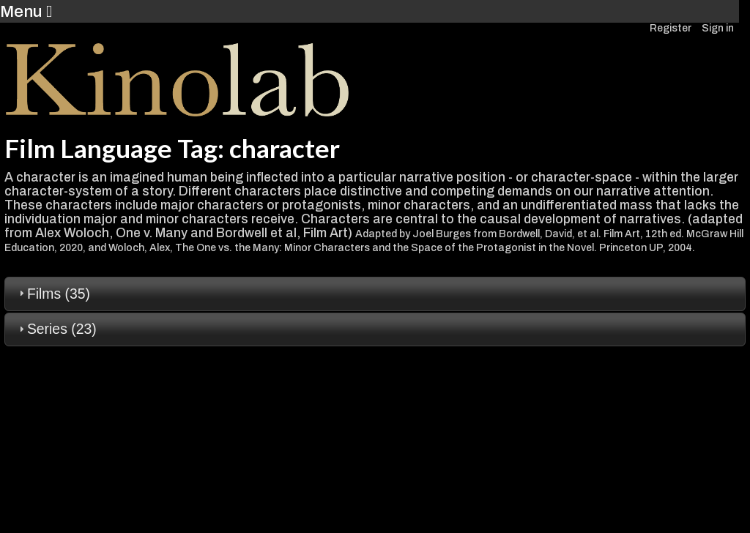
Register (670, 28)
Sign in (718, 28)
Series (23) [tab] (56, 329)
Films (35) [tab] (52, 294)
